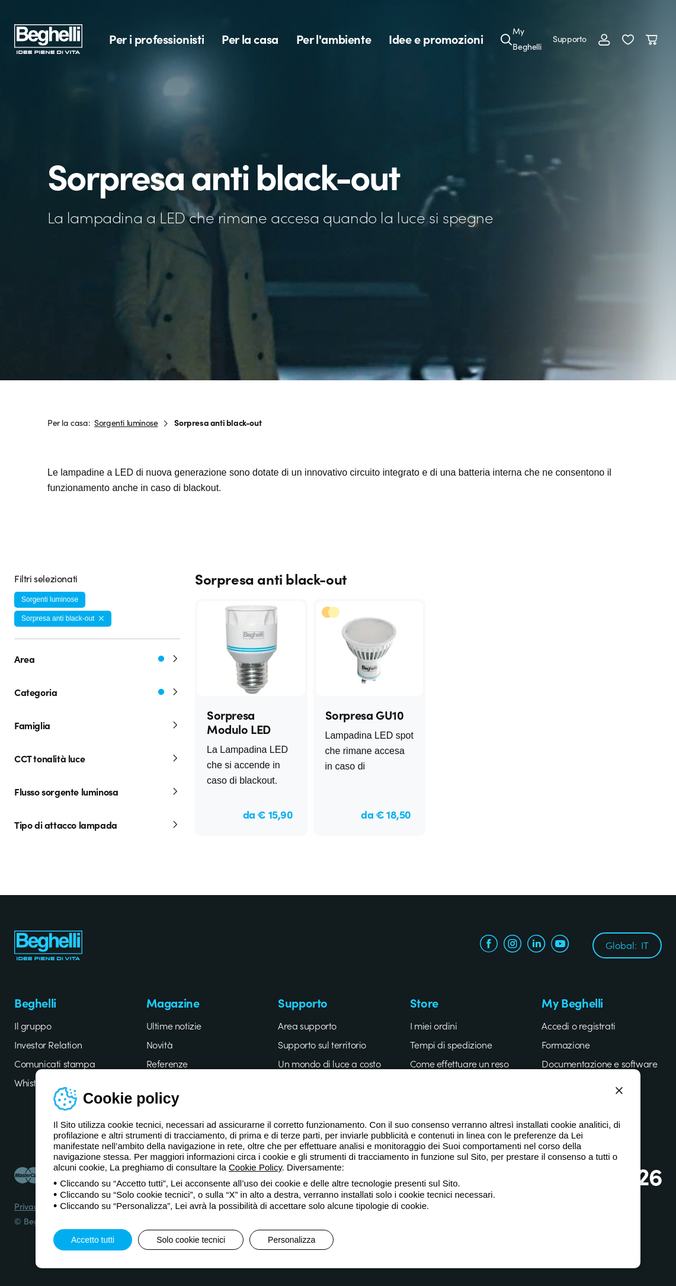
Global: (627, 944)
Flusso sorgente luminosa (97, 791)
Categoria (97, 691)
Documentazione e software (599, 1063)
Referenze (167, 1063)
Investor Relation (48, 1044)
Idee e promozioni (436, 39)
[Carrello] (654, 39)
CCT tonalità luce (97, 758)
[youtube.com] (560, 945)
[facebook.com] (489, 945)
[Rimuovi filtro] (101, 618)
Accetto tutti (92, 1240)
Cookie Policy (255, 1167)
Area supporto (307, 1025)
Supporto (570, 38)
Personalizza (291, 1240)
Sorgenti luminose (126, 422)
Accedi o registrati (578, 1025)
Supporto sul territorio (322, 1044)
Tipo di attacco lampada (97, 824)
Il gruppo (32, 1025)
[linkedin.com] (536, 945)
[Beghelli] (48, 38)
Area (97, 658)
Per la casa (250, 39)
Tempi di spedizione (451, 1044)
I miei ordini (433, 1025)
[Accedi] (604, 39)
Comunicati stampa (54, 1063)
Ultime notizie (173, 1025)
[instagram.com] (512, 945)
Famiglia (97, 725)
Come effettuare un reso (459, 1063)
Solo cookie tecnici (190, 1240)
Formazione (566, 1044)
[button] (628, 39)
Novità (159, 1044)
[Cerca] (506, 39)
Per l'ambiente (333, 39)
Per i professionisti (156, 39)
